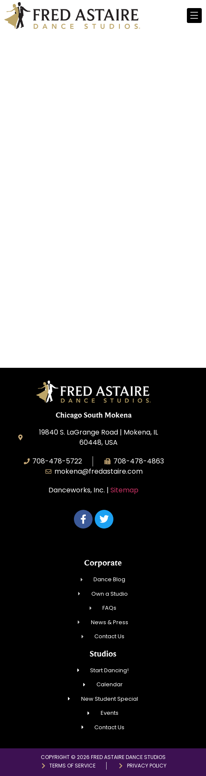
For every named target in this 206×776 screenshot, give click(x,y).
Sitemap (124, 490)
